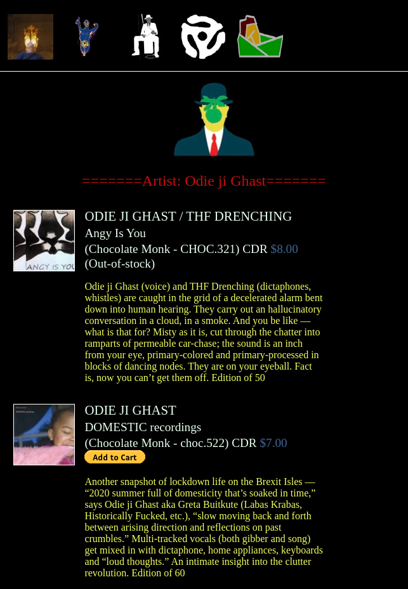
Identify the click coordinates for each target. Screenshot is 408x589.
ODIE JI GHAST (130, 216)
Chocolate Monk (129, 249)
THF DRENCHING (239, 216)
